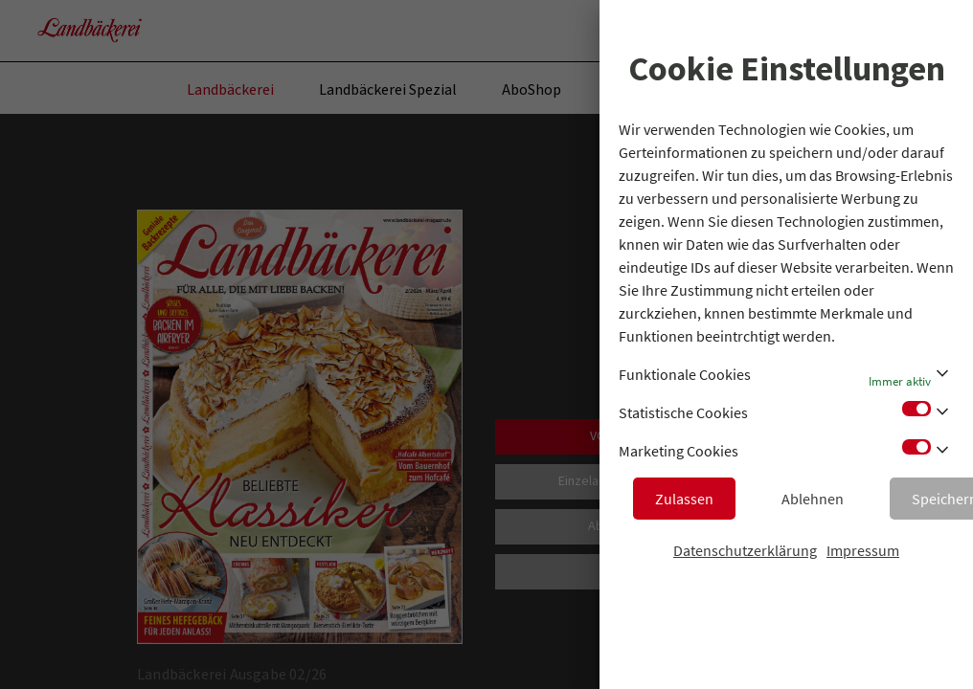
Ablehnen (812, 498)
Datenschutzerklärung (745, 550)
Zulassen (684, 498)
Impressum (862, 550)
